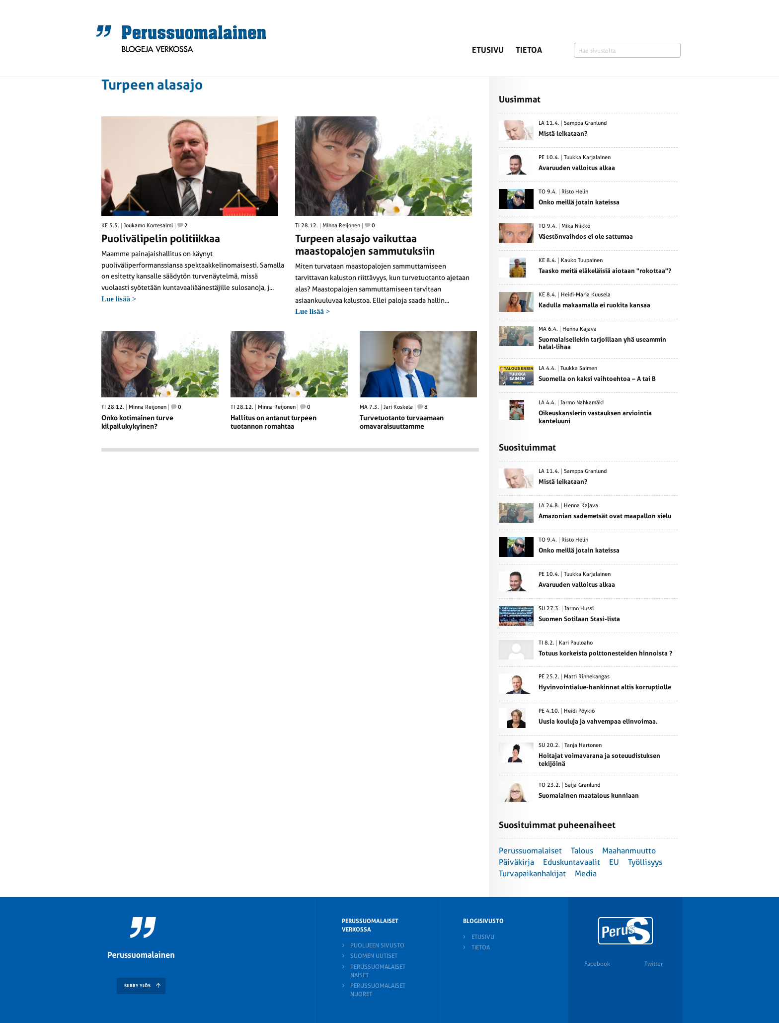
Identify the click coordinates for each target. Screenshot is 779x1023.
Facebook (597, 963)
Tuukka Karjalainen (587, 158)
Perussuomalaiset (530, 850)
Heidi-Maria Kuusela (586, 295)
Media (586, 873)
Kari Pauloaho (576, 643)
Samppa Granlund (585, 123)
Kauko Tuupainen (582, 261)
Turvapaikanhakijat (532, 873)
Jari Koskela (398, 407)
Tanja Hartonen (583, 745)
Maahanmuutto (629, 850)
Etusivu (488, 50)
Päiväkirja (516, 862)
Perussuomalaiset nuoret (377, 990)
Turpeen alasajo (152, 85)
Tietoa (529, 50)
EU (614, 862)
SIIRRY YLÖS (137, 985)
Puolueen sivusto (377, 945)
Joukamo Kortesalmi (148, 226)
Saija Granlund (582, 785)
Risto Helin (574, 192)
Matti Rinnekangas (587, 677)
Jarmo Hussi (579, 609)
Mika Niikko (575, 226)
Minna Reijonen (341, 226)
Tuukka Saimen (578, 369)
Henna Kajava (579, 329)
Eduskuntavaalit (571, 862)
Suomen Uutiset (373, 955)
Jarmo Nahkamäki (582, 403)
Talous (582, 850)
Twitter (653, 963)
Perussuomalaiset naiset (377, 971)
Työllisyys (645, 862)
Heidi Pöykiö (579, 711)
